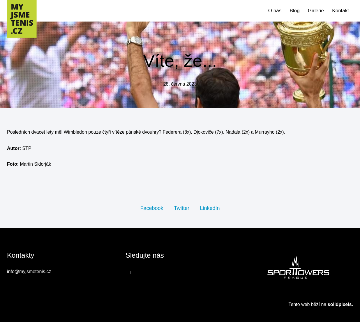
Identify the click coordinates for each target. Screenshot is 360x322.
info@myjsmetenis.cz (29, 271)
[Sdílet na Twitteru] (181, 208)
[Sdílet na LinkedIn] (210, 208)
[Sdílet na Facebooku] (151, 208)
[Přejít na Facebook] (130, 272)
